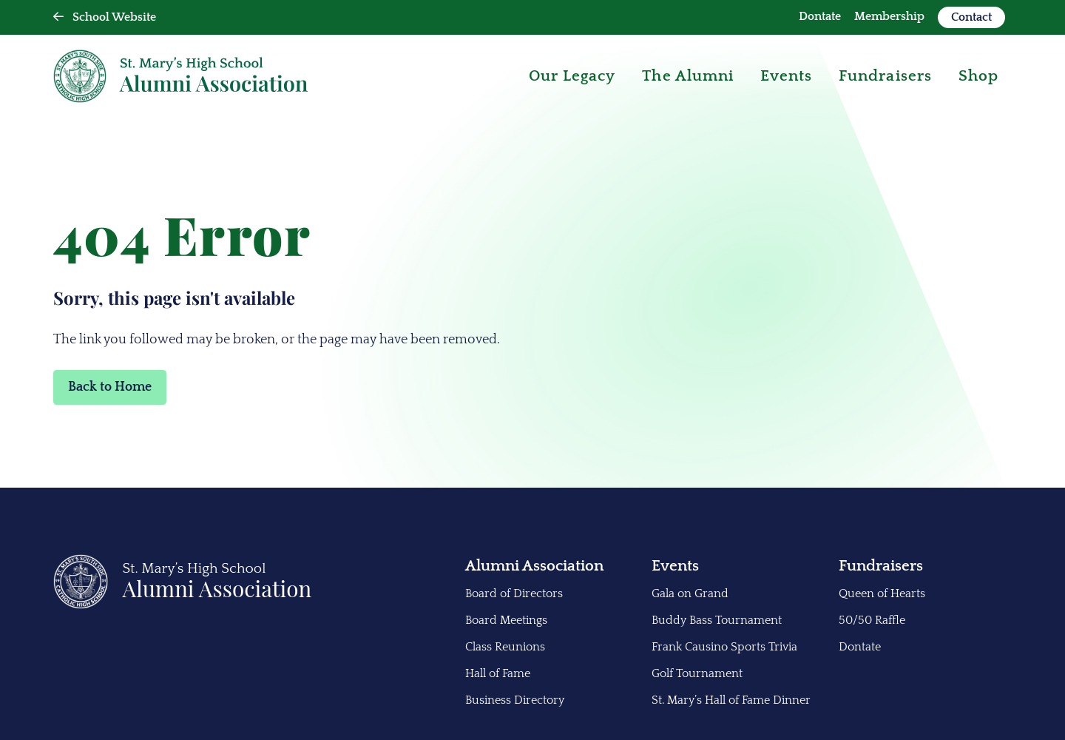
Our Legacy (572, 75)
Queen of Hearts (882, 593)
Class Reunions (505, 646)
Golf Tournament (697, 673)
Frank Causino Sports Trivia (724, 646)
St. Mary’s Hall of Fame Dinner (731, 700)
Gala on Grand (690, 593)
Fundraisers (881, 565)
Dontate (820, 16)
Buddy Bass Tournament (717, 620)
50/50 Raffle (872, 620)
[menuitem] (820, 17)
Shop (978, 75)
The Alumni (688, 75)
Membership (889, 16)
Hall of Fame (497, 673)
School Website (104, 17)
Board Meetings (506, 620)
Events (786, 75)
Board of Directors (514, 593)
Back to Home (110, 387)
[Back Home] (180, 76)
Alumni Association (534, 565)
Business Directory (514, 700)
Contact (971, 17)
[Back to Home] (182, 605)
